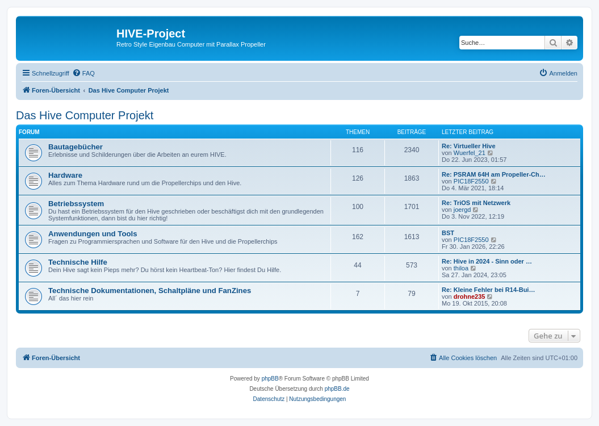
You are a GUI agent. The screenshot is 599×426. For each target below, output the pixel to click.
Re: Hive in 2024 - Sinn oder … (487, 261)
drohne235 (469, 296)
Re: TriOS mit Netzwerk (476, 202)
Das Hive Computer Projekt (84, 115)
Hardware (65, 175)
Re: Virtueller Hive (469, 146)
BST (448, 232)
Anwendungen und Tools (92, 233)
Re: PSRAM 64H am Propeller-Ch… (494, 174)
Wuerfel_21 (469, 152)
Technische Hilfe (77, 262)
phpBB (270, 378)
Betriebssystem (76, 203)
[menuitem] (83, 73)
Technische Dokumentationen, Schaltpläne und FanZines (149, 290)
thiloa (461, 268)
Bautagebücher (75, 147)
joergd (462, 209)
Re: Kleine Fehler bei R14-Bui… (488, 289)
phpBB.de (337, 389)
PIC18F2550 (471, 181)
